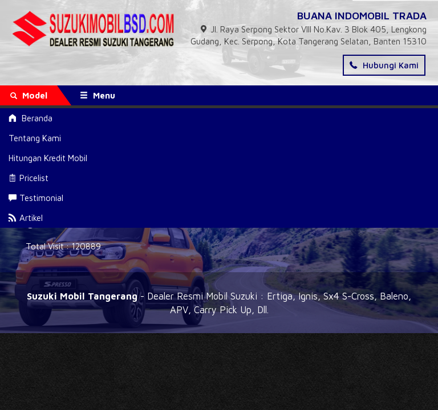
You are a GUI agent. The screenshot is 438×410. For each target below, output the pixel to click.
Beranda (30, 118)
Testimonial (36, 198)
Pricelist (28, 178)
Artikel (26, 218)
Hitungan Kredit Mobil (48, 158)
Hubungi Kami (384, 65)
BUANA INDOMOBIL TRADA (362, 16)
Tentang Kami (35, 138)
